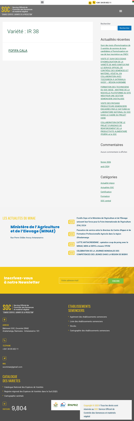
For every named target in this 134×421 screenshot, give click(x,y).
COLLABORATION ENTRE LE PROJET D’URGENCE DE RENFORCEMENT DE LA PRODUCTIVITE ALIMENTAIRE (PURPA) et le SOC (114, 128)
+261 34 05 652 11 (10, 349)
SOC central (106, 201)
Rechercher (105, 24)
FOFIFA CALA (18, 50)
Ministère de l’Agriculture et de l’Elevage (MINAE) (35, 229)
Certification (106, 192)
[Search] (90, 2)
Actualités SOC (107, 187)
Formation (105, 196)
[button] (42, 2)
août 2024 (105, 166)
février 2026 (106, 162)
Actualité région (108, 183)
